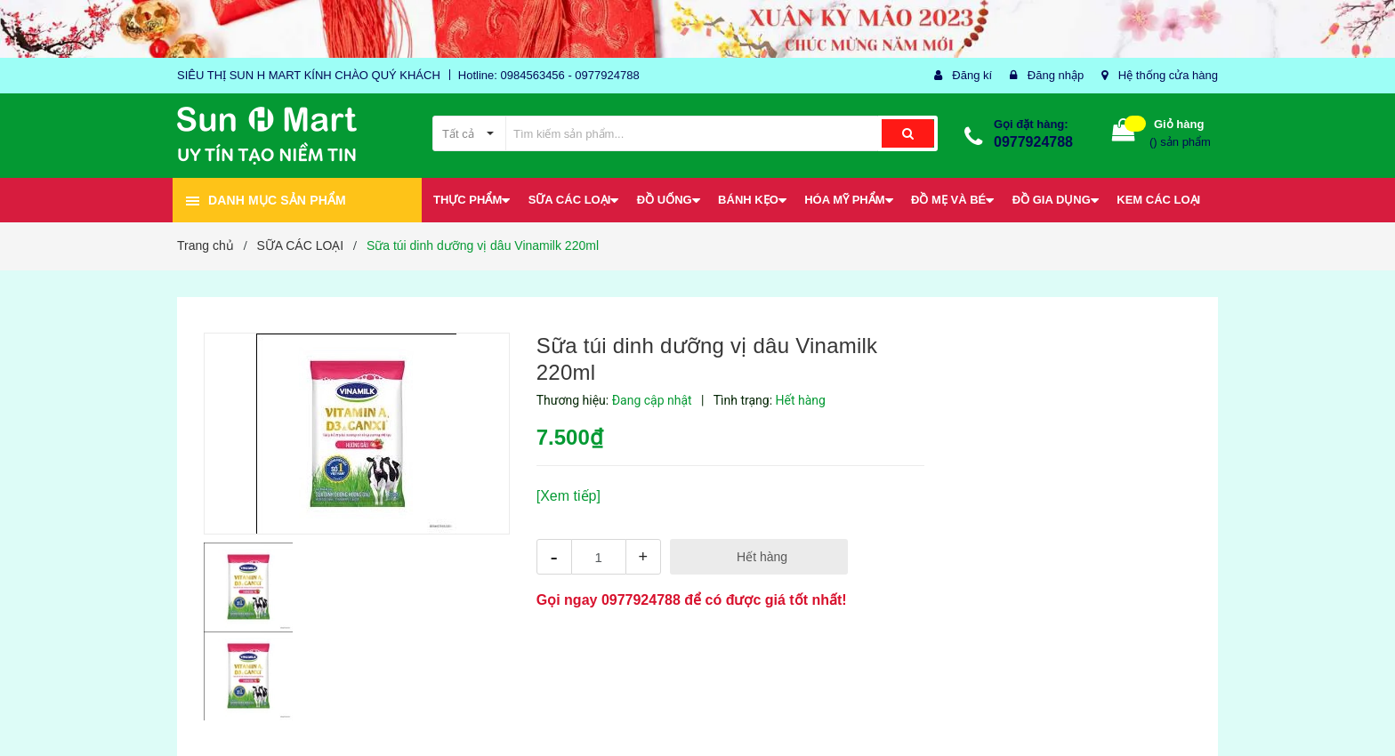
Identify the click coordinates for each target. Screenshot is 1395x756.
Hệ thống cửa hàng (1168, 75)
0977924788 (1033, 141)
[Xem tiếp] (568, 495)
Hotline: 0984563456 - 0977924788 (549, 75)
